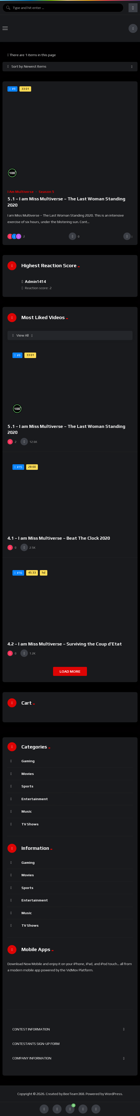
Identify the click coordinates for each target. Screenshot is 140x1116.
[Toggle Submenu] (124, 1029)
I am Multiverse (20, 192)
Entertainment (34, 799)
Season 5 (46, 192)
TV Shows (30, 824)
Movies (27, 774)
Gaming (28, 761)
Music (26, 811)
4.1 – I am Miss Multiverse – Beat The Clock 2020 (58, 538)
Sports (27, 786)
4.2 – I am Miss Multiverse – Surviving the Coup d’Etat (64, 643)
